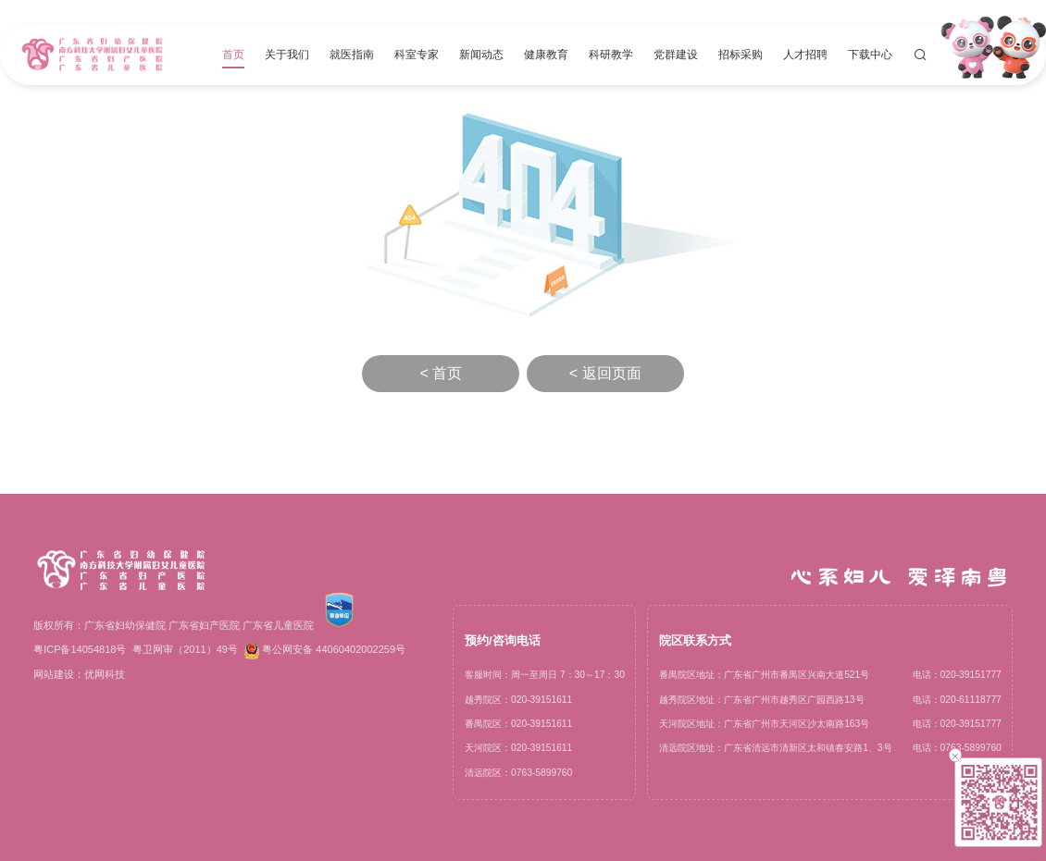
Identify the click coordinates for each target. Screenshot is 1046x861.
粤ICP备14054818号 (79, 649)
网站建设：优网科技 (79, 674)
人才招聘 (805, 54)
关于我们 (287, 54)
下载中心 (870, 54)
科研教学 (611, 54)
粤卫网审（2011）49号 (185, 649)
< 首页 (440, 373)
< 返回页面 (605, 373)
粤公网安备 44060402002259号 (324, 651)
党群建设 (676, 54)
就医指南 (352, 54)
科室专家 (416, 54)
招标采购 (740, 54)
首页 (233, 54)
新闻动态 (481, 54)
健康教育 (546, 54)
